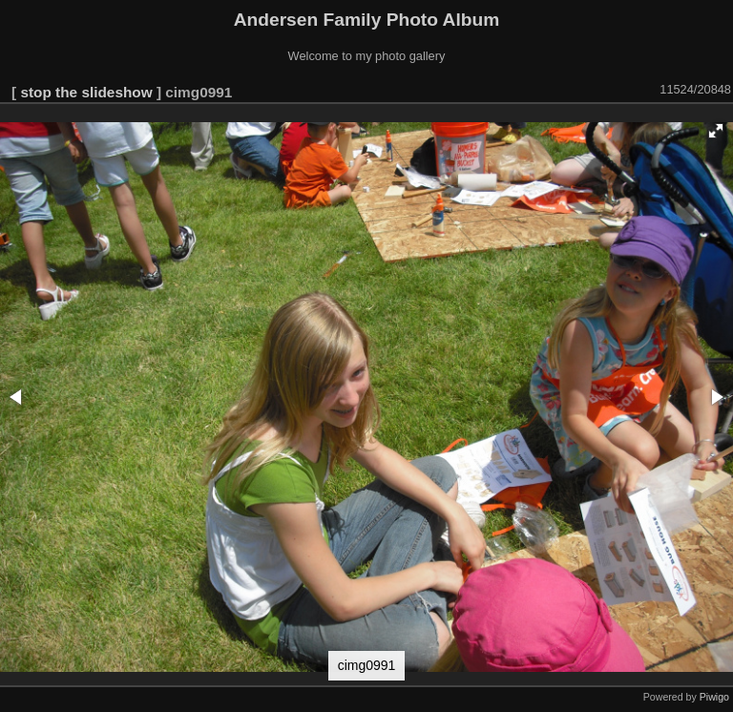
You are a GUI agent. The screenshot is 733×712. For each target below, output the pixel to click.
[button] (716, 130)
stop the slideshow (86, 92)
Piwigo (714, 696)
